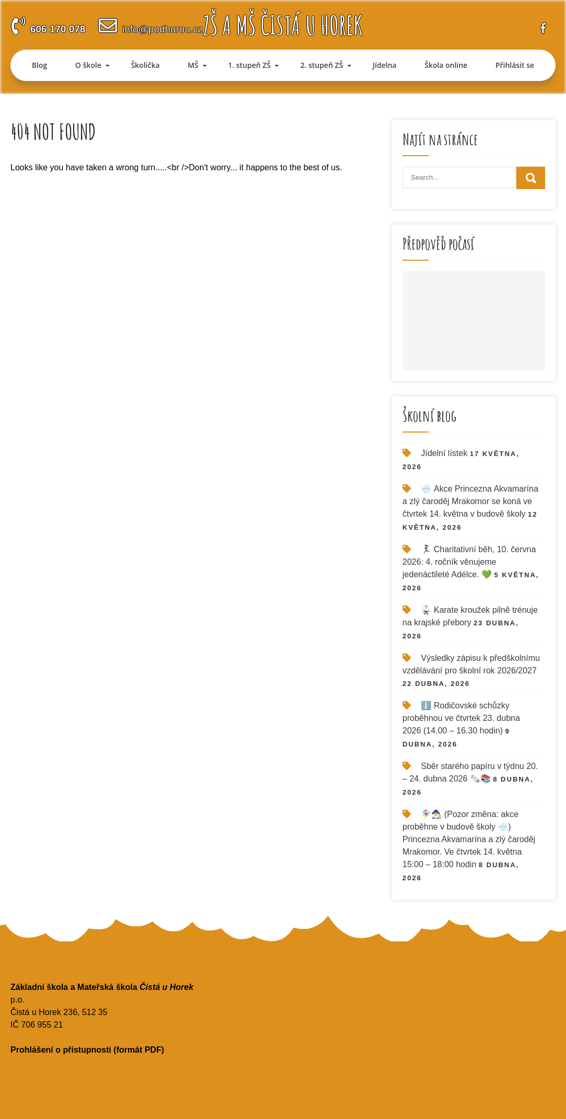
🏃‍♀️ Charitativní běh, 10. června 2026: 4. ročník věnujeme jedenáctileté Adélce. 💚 (469, 562)
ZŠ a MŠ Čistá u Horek (283, 24)
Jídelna (385, 65)
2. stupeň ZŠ (321, 65)
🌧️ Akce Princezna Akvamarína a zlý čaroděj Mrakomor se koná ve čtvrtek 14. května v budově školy (470, 501)
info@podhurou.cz (162, 29)
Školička (145, 65)
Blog (39, 65)
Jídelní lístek (444, 453)
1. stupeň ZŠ (249, 65)
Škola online (445, 65)
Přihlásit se (515, 65)
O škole (88, 65)
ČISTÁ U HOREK (474, 321)
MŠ (192, 65)
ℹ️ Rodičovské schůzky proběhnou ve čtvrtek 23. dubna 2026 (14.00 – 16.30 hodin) (461, 718)
